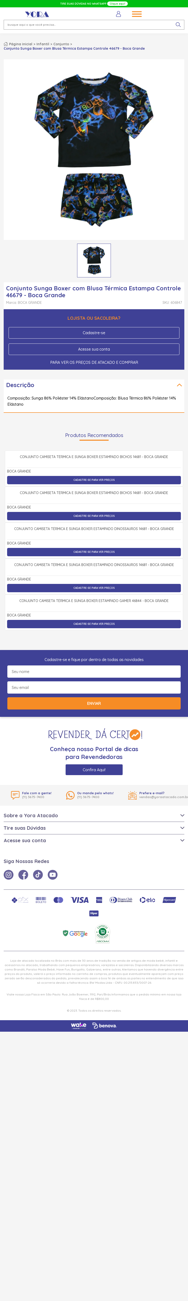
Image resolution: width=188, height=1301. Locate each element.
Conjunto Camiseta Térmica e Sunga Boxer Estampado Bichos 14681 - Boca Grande (94, 511)
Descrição (20, 385)
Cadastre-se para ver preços (94, 533)
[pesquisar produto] (178, 24)
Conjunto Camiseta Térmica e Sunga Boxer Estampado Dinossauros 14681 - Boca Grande (94, 691)
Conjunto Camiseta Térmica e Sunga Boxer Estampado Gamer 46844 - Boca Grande (94, 870)
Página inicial (20, 44)
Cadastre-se (94, 332)
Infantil (42, 44)
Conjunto (61, 44)
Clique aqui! (117, 3)
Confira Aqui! (94, 1039)
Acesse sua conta (94, 349)
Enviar (94, 972)
